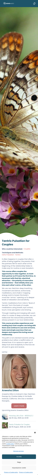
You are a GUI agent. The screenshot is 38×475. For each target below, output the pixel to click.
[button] (35, 433)
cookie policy (10, 444)
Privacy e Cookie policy (11, 472)
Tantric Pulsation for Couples (19, 424)
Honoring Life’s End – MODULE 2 (21, 416)
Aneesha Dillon (10, 390)
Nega (19, 462)
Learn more (19, 406)
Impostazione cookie (19, 468)
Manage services (18, 451)
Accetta (18, 456)
